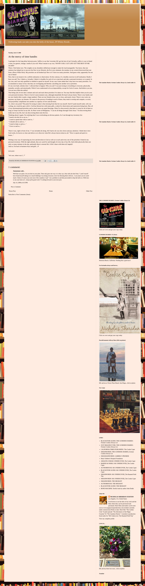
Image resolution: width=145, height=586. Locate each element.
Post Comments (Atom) (23, 194)
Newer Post (12, 191)
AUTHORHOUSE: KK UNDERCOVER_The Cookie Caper (119, 468)
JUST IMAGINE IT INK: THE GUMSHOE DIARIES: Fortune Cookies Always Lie (117, 446)
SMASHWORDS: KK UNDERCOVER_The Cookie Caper (118, 478)
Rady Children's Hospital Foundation (112, 458)
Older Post (89, 191)
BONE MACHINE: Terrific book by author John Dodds (117, 488)
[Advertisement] (114, 65)
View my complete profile (106, 519)
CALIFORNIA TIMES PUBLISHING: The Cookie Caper (118, 449)
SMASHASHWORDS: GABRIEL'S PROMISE (115, 456)
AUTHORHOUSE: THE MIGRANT (112, 483)
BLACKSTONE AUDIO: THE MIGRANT (113, 486)
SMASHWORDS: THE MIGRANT (111, 481)
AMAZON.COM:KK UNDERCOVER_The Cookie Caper (118, 461)
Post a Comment (16, 187)
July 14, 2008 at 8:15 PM (20, 182)
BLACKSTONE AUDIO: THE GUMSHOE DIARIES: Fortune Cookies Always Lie (117, 441)
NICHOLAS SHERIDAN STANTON (122, 497)
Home (51, 191)
